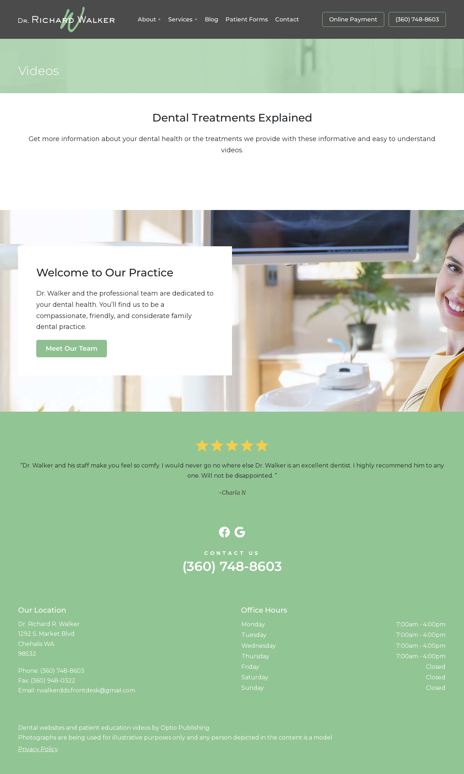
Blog (211, 19)
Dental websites (41, 727)
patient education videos (114, 727)
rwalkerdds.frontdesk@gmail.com (86, 690)
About (147, 19)
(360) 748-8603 (417, 19)
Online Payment (353, 19)
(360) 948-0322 (53, 680)
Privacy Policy (38, 749)
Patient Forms (246, 19)
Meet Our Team (72, 349)
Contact (287, 19)
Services (180, 19)
